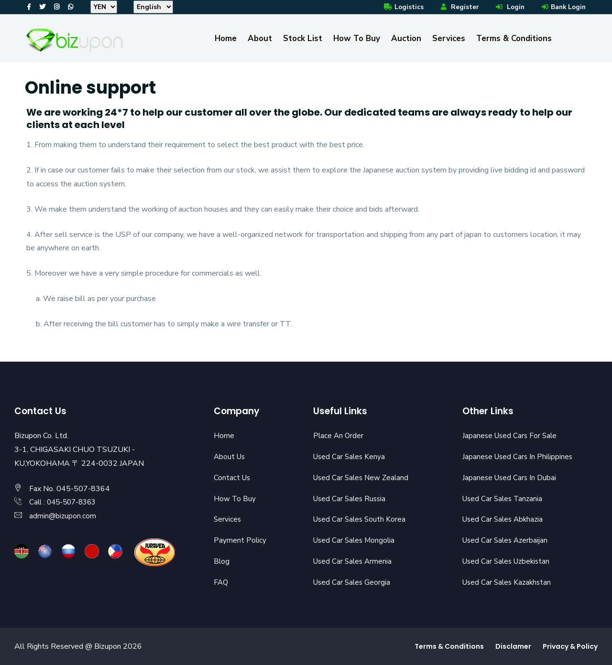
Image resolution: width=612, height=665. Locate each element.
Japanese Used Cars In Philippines (519, 456)
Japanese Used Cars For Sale (511, 435)
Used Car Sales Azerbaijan (506, 540)
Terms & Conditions (514, 38)
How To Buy (356, 38)
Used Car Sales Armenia (354, 561)
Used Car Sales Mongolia (355, 540)
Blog (222, 561)
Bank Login (562, 6)
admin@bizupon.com (63, 516)
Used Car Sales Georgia (353, 582)
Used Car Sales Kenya (350, 456)
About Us (230, 456)
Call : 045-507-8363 (65, 502)
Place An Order (339, 435)
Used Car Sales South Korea (361, 519)
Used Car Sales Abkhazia (504, 519)
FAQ (221, 582)
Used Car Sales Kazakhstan (508, 582)
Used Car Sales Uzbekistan (508, 561)
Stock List (302, 38)
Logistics (399, 6)
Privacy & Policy (570, 646)
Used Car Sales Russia (351, 498)
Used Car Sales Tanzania (504, 498)
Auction (406, 38)
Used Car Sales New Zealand (363, 477)
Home (226, 38)
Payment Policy (240, 540)
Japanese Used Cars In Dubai (510, 477)
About (260, 38)
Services (448, 38)
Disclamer (513, 646)
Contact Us (232, 477)
